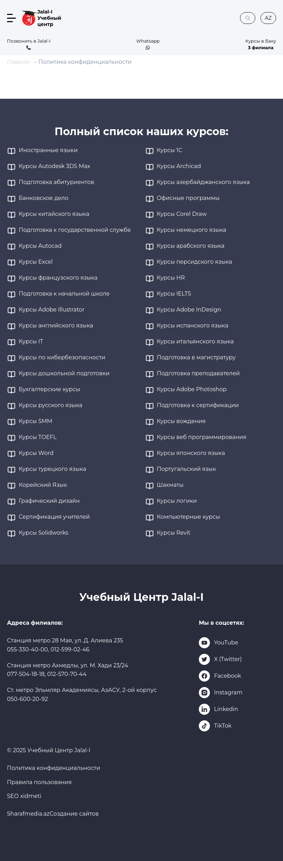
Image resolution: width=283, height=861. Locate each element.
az (268, 18)
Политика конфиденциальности (53, 768)
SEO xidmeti (24, 796)
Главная (18, 62)
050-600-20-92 (27, 699)
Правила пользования (39, 782)
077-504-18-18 (26, 674)
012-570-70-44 (66, 674)
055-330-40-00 (27, 649)
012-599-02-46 (70, 649)
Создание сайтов (74, 813)
